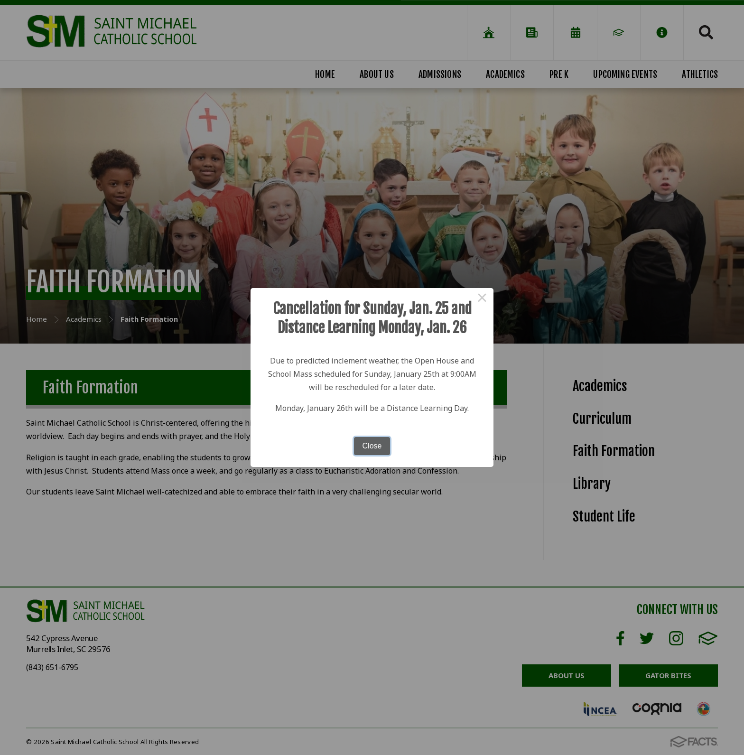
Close (372, 446)
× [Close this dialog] (482, 299)
